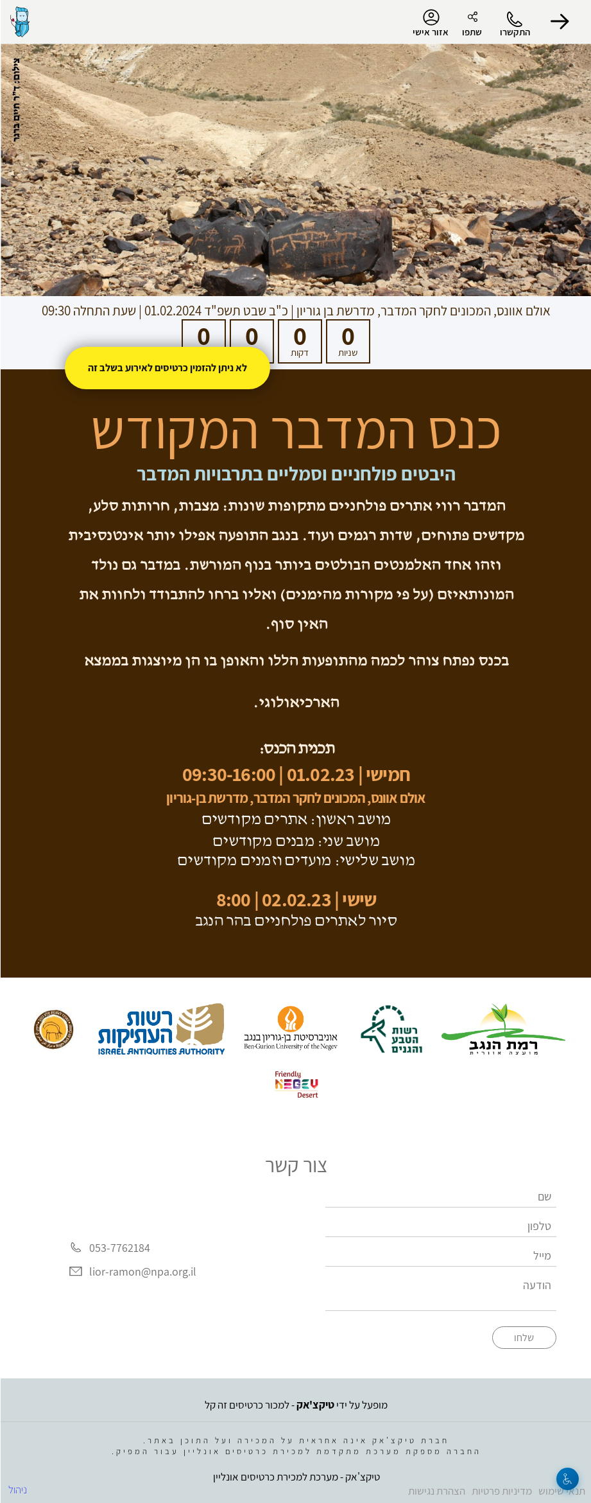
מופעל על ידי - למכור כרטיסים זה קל (295, 1405)
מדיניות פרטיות (501, 1491)
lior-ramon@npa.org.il (142, 1271)
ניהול (17, 1489)
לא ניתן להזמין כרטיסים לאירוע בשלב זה (166, 367)
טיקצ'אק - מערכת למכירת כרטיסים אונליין (295, 1477)
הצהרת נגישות (436, 1491)
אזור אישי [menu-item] (430, 23)
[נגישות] (567, 1479)
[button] (559, 22)
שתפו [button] (471, 32)
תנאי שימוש (561, 1491)
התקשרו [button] (514, 32)
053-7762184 (119, 1247)
